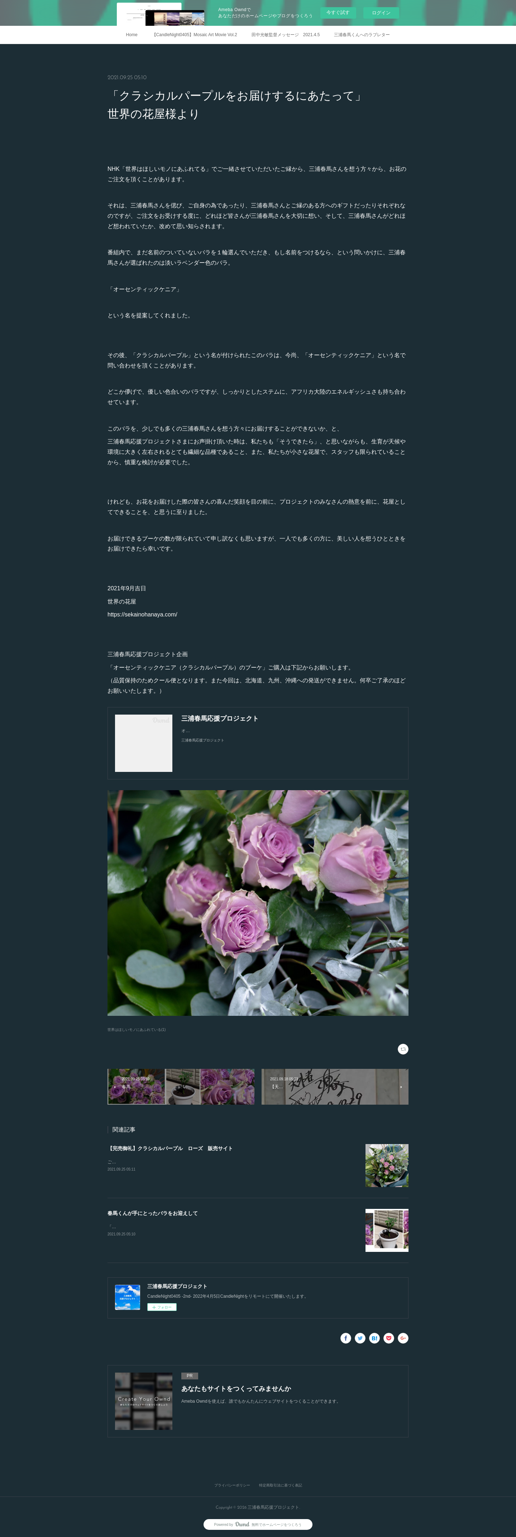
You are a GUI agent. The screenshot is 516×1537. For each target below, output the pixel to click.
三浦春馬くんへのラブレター (362, 34)
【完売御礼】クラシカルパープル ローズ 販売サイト (170, 1148)
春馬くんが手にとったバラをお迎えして (153, 1213)
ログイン (381, 12)
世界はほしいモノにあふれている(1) (137, 1030)
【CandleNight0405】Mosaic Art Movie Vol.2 (194, 34)
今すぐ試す (338, 12)
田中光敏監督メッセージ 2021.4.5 (286, 34)
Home (132, 34)
